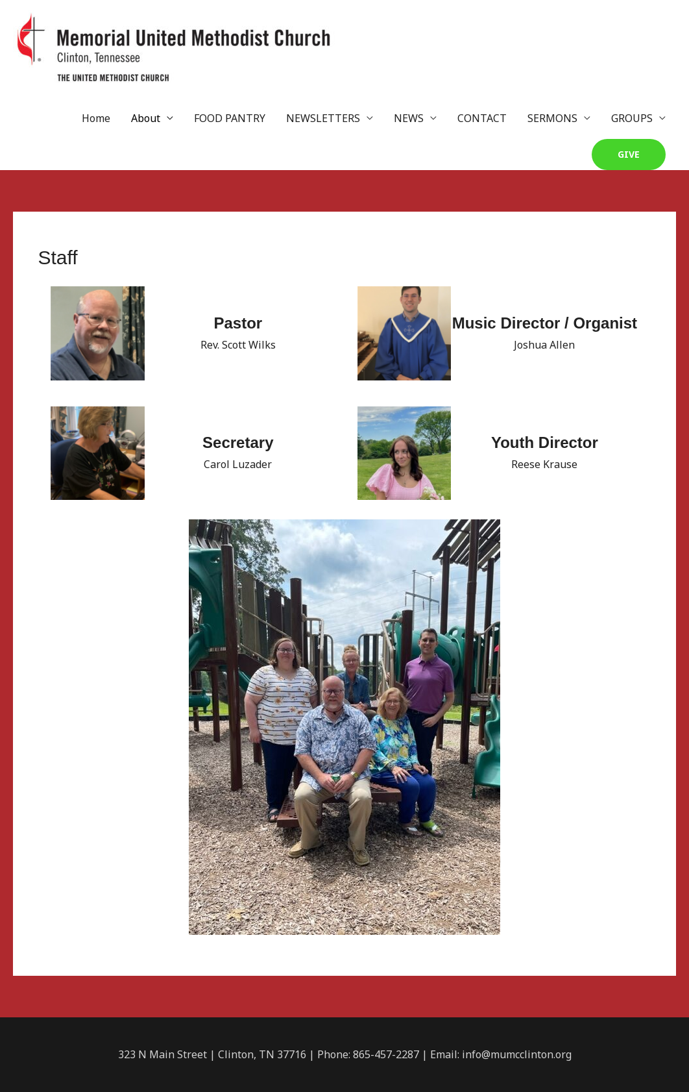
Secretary (237, 442)
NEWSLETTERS (323, 118)
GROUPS (632, 118)
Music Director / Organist (544, 323)
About (145, 118)
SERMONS (552, 118)
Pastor (237, 323)
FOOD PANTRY (229, 118)
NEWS (409, 118)
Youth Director (544, 442)
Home (96, 118)
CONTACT (482, 118)
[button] (629, 154)
